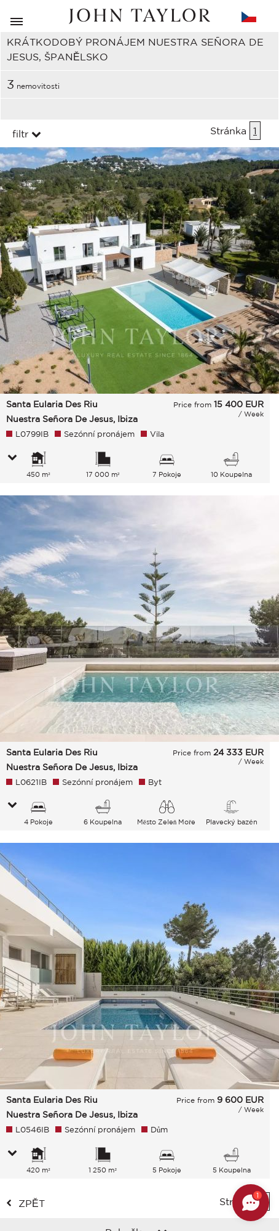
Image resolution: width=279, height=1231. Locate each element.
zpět (31, 1203)
